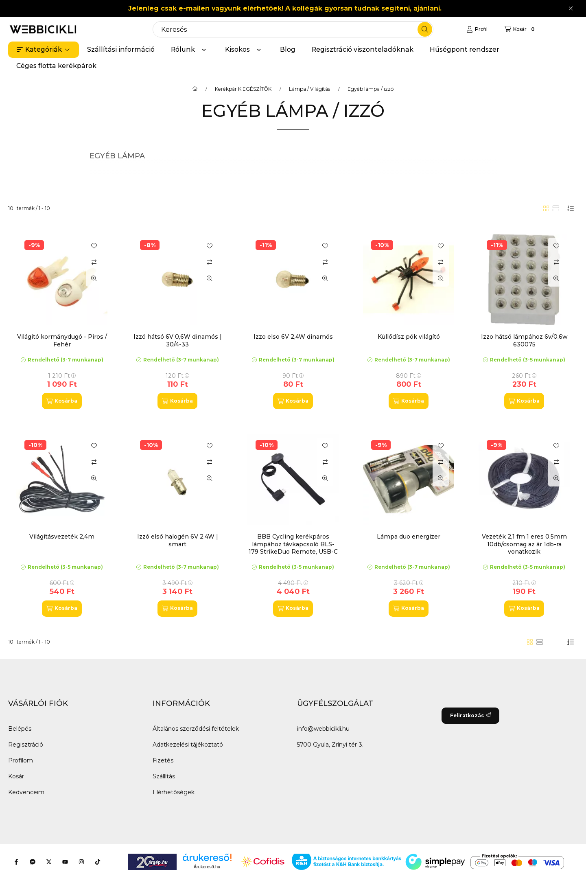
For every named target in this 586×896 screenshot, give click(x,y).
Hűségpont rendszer (464, 49)
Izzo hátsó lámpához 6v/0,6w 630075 (524, 340)
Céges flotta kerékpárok (56, 66)
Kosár (16, 776)
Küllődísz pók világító (409, 336)
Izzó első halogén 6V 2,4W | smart (177, 540)
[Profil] (477, 29)
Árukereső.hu (207, 866)
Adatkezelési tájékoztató (188, 744)
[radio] (556, 208)
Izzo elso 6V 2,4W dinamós (293, 336)
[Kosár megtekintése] (520, 29)
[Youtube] (65, 862)
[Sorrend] (570, 208)
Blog (287, 49)
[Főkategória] (194, 89)
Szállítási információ (121, 49)
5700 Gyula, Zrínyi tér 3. (330, 744)
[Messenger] (32, 862)
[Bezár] (571, 8)
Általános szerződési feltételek (196, 728)
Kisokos (237, 49)
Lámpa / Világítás (309, 89)
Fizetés (163, 760)
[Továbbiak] (204, 50)
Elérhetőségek (174, 792)
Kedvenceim (26, 792)
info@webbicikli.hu (323, 728)
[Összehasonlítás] (94, 262)
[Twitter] (49, 862)
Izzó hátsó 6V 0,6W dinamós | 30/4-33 (177, 340)
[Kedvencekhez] (94, 246)
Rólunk (183, 49)
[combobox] (293, 29)
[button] (43, 50)
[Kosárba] (62, 401)
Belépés (19, 728)
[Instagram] (81, 862)
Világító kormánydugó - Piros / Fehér (62, 340)
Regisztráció (25, 744)
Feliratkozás (470, 715)
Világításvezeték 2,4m (61, 536)
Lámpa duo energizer (408, 536)
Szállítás (164, 776)
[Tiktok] (98, 862)
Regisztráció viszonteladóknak (362, 49)
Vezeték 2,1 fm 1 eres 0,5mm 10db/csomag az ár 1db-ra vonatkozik (524, 544)
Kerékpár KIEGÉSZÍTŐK (243, 89)
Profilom (20, 760)
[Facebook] (16, 862)
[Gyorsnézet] (94, 278)
